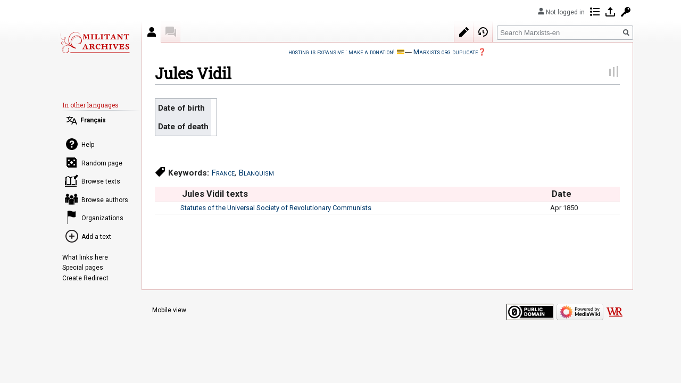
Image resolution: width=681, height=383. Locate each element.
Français (93, 120)
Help (87, 144)
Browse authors (104, 200)
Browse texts (100, 181)
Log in (610, 11)
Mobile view (169, 310)
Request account (625, 11)
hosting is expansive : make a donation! (341, 52)
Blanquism (256, 173)
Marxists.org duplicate (445, 52)
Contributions (594, 11)
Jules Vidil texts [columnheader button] (215, 194)
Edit (464, 32)
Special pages (82, 267)
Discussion (170, 32)
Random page (101, 163)
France (223, 173)
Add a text (96, 236)
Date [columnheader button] (561, 194)
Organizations (102, 218)
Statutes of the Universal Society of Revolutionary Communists (275, 208)
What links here (85, 257)
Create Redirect (85, 278)
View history (483, 32)
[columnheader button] (167, 194)
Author (151, 32)
